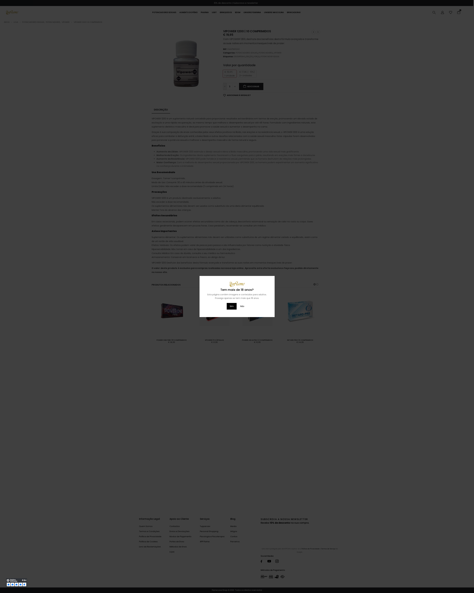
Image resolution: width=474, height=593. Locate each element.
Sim (232, 306)
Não (242, 306)
